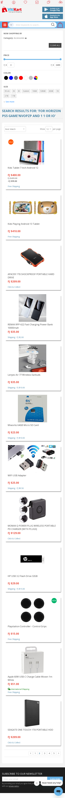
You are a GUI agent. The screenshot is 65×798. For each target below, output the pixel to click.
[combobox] (35, 25)
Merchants (49, 3)
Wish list (26, 3)
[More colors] (35, 77)
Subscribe (55, 779)
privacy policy (14, 786)
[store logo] (12, 9)
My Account (14, 3)
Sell (61, 3)
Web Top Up (3, 3)
